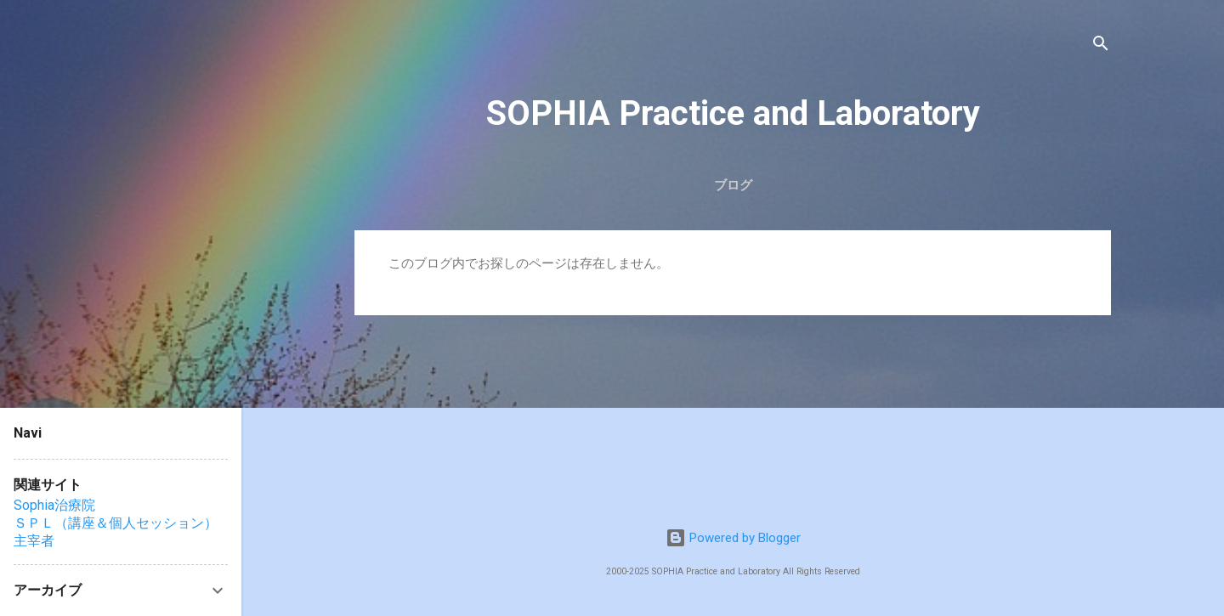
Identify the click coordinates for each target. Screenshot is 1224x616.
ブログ (733, 185)
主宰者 (34, 541)
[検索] (1101, 46)
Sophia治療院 (54, 505)
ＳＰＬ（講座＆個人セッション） (116, 523)
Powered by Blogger (733, 537)
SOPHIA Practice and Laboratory (733, 113)
